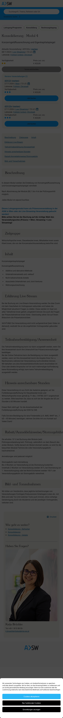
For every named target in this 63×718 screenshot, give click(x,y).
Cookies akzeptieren (31, 696)
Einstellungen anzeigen (31, 710)
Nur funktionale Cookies (31, 703)
